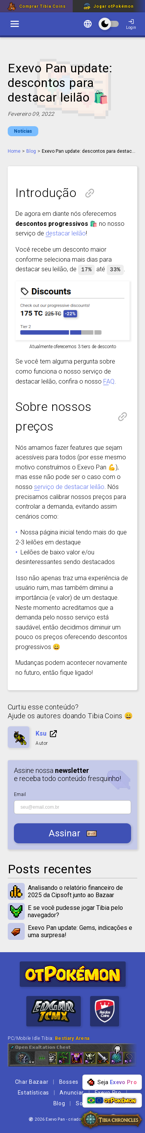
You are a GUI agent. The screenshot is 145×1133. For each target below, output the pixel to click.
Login (131, 24)
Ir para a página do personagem (53, 733)
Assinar (73, 833)
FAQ (108, 381)
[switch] (15, 24)
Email (20, 794)
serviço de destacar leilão (69, 486)
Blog (31, 151)
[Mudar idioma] (87, 24)
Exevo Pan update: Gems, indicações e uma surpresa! (72, 931)
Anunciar (72, 1092)
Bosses (68, 1081)
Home (14, 151)
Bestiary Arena (72, 1038)
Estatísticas (33, 1092)
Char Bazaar (32, 1081)
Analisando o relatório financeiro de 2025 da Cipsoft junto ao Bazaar (72, 891)
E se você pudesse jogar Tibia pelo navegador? (72, 911)
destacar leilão (66, 233)
